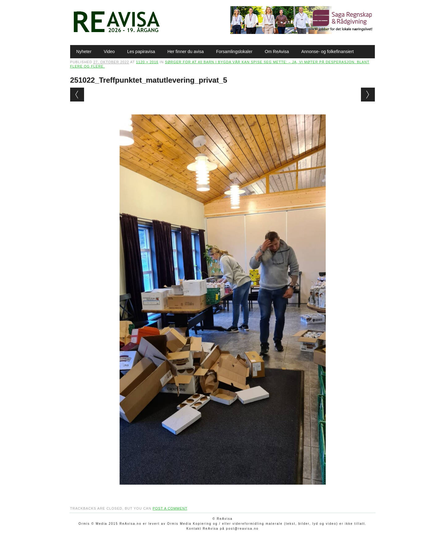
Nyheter (83, 51)
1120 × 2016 (147, 62)
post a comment (170, 508)
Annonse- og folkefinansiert (327, 51)
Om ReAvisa (277, 51)
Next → (368, 94)
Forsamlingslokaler (234, 51)
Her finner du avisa (185, 51)
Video (109, 51)
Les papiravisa (141, 51)
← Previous (77, 94)
